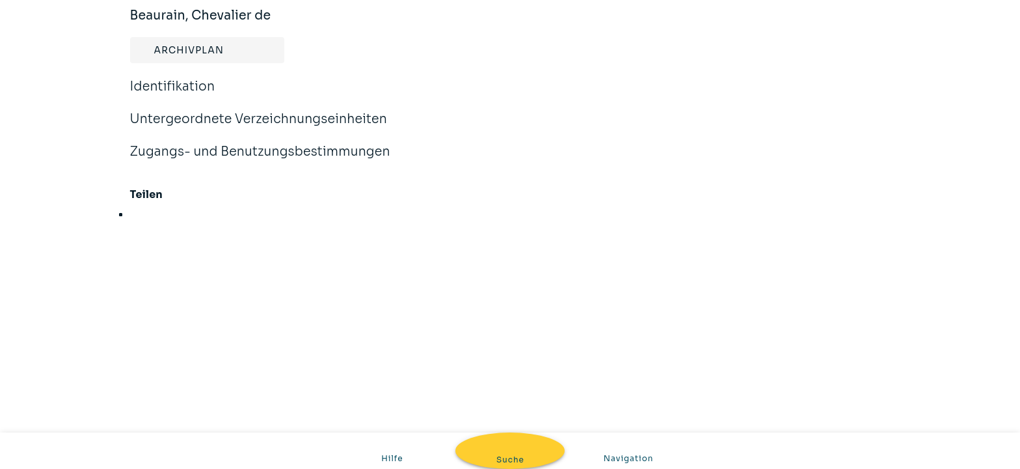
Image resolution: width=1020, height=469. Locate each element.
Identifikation (172, 95)
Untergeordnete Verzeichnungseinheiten (259, 127)
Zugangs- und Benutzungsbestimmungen (260, 160)
